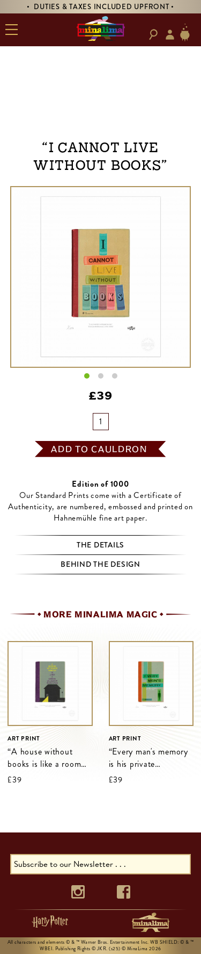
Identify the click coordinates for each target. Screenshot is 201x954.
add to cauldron (99, 449)
